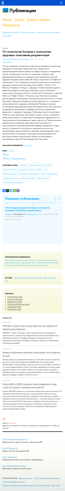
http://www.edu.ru (9, 457)
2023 (32, 278)
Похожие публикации (22, 198)
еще (6, 281)
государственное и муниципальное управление (39, 260)
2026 (19, 278)
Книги (7, 19)
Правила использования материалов (48, 32)
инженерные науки (28, 262)
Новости (7, 318)
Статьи (19, 19)
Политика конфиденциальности (13, 482)
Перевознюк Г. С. (33, 214)
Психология (28, 145)
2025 (24, 278)
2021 (41, 278)
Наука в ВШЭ (7, 36)
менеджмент (19, 265)
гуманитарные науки (12, 262)
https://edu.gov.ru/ (10, 448)
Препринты (11, 25)
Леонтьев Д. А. (7, 62)
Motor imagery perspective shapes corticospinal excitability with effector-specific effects (27, 209)
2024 (28, 278)
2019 (49, 278)
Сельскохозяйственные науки (18, 304)
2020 (45, 278)
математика (9, 265)
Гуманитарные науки (14, 297)
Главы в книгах (38, 19)
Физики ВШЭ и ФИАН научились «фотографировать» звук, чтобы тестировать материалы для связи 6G (29, 386)
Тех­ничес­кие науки (14, 309)
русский (11, 151)
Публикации (22, 10)
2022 (36, 278)
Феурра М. (8, 214)
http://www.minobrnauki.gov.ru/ (15, 439)
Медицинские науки (14, 302)
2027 (15, 278)
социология (34, 265)
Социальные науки (14, 307)
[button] (5, 202)
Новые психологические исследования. (16, 59)
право (26, 265)
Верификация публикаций (11, 32)
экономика (43, 265)
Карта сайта (56, 485)
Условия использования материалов (46, 478)
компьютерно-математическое (47, 262)
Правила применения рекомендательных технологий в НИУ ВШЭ (26, 485)
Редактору (59, 488)
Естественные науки (14, 299)
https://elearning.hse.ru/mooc (14, 466)
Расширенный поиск (28, 32)
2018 (54, 278)
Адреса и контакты (25, 478)
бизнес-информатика (13, 260)
